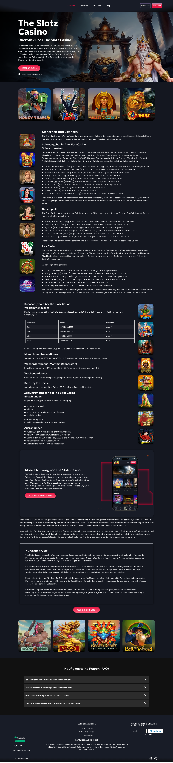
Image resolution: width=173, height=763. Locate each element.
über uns (92, 6)
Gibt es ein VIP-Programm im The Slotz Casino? (47, 696)
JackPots (79, 6)
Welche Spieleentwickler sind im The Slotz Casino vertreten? (53, 704)
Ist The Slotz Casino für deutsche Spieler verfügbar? (49, 680)
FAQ (103, 6)
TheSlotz (66, 6)
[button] (86, 679)
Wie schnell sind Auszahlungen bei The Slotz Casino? (50, 688)
